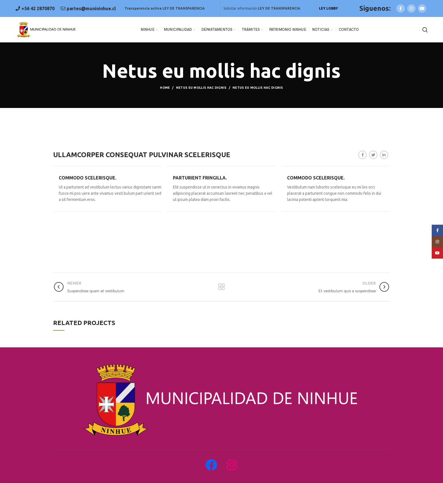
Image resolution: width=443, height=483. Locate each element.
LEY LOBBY (328, 8)
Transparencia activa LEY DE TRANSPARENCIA (165, 8)
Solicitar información (261, 8)
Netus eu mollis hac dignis (201, 87)
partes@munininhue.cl (91, 8)
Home (165, 87)
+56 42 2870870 (37, 8)
